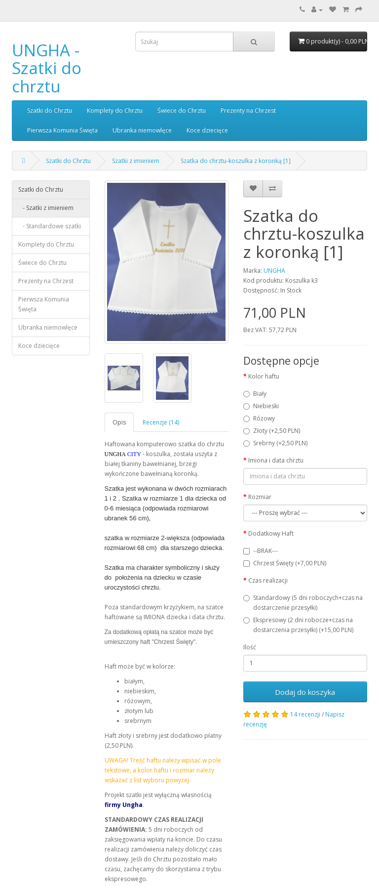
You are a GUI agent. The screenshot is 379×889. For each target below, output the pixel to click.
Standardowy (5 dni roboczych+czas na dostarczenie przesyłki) (303, 602)
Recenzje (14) (161, 422)
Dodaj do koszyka (305, 692)
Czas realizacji (268, 580)
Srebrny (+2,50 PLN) (275, 443)
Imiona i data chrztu (275, 460)
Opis (119, 422)
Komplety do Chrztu (115, 110)
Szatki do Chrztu (49, 110)
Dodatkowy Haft (271, 533)
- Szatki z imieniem (46, 208)
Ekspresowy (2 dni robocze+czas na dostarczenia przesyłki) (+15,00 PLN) (298, 625)
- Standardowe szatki (49, 226)
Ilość (249, 647)
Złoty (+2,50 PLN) (271, 430)
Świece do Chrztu (181, 110)
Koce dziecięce (207, 130)
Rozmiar (259, 497)
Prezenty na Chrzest (248, 110)
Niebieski (261, 406)
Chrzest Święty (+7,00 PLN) (284, 563)
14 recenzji (305, 714)
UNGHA (274, 270)
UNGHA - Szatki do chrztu (46, 68)
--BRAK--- (260, 551)
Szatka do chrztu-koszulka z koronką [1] (236, 161)
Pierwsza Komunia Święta (62, 130)
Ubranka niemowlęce (142, 130)
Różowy (259, 418)
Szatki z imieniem (135, 161)
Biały (254, 393)
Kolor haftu (263, 376)
